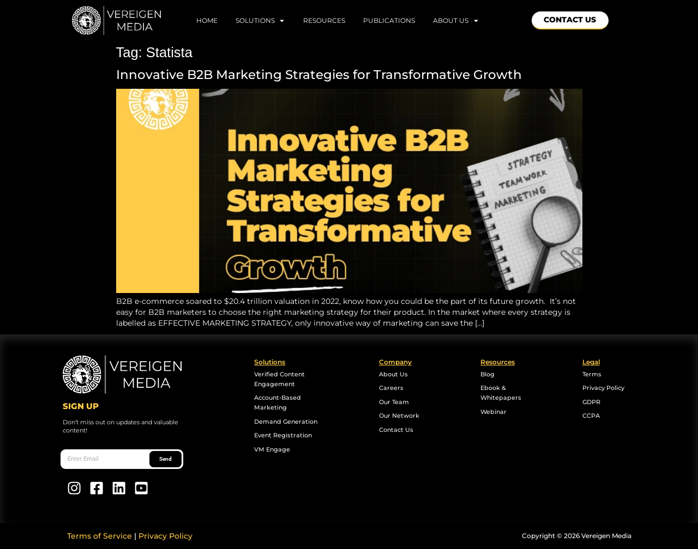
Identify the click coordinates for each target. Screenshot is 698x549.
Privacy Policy (603, 388)
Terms (591, 374)
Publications (389, 20)
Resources (324, 20)
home (207, 20)
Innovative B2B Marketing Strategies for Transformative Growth (320, 74)
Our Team (394, 402)
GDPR (591, 402)
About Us (456, 20)
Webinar (493, 412)
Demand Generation (285, 421)
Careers (391, 388)
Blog (487, 374)
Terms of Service (99, 536)
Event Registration (283, 435)
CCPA (591, 415)
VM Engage (272, 449)
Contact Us (396, 430)
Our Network (399, 415)
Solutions (261, 20)
